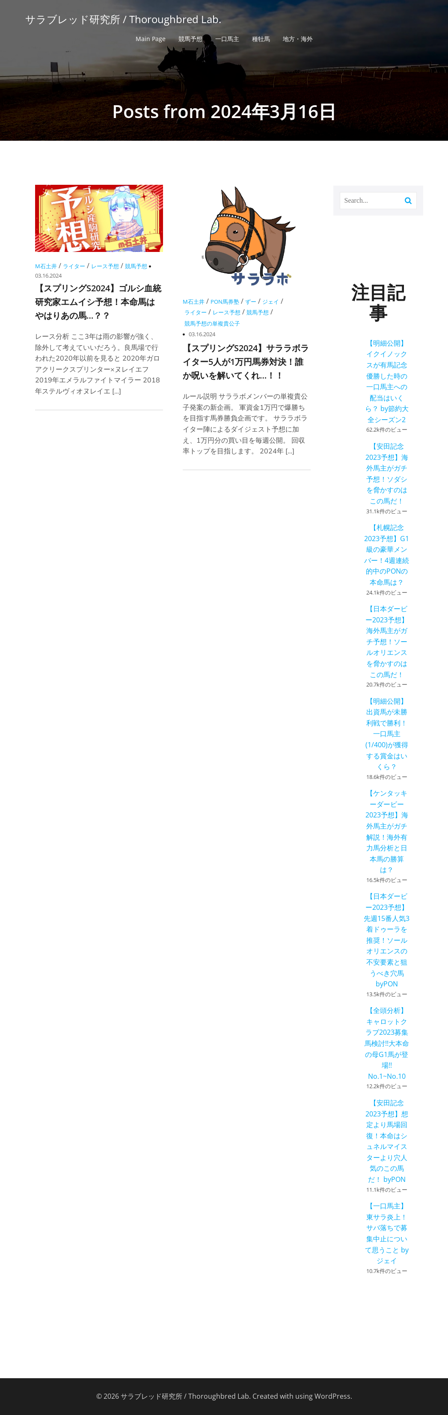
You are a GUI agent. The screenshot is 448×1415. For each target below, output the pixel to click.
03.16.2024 (48, 275)
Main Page (151, 39)
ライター (74, 266)
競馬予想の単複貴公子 (212, 323)
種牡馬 (261, 39)
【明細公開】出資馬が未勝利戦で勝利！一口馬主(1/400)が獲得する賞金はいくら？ (386, 734)
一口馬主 (227, 39)
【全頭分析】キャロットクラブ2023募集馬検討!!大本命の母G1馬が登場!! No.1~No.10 (387, 1043)
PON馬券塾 (225, 301)
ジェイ (270, 301)
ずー (250, 301)
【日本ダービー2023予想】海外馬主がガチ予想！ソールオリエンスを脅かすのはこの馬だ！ (386, 641)
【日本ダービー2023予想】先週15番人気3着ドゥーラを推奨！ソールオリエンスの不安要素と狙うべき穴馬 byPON (386, 940)
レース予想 (105, 266)
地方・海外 (298, 39)
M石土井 (46, 266)
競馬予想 (190, 39)
